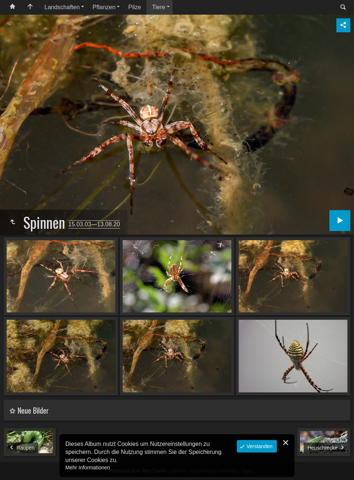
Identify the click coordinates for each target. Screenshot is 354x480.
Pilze (134, 7)
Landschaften (62, 7)
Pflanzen (104, 7)
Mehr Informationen (87, 467)
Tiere (158, 7)
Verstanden (258, 446)
